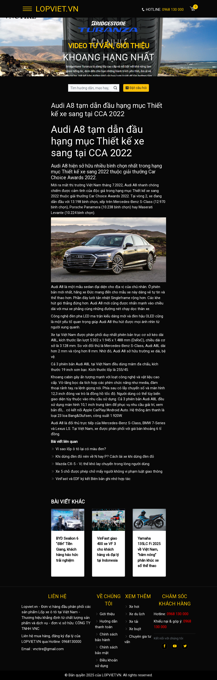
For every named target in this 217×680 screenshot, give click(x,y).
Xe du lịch (134, 614)
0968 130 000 (177, 614)
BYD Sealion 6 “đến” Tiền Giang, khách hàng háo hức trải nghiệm (67, 549)
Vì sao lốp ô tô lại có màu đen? (78, 449)
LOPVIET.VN (57, 8)
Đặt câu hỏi (136, 88)
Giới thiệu (105, 614)
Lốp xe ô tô (47, 612)
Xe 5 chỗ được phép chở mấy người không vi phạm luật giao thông (106, 471)
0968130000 (71, 641)
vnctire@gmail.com (48, 649)
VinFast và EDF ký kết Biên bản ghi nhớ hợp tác (91, 479)
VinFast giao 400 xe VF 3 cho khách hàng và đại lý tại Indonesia (108, 549)
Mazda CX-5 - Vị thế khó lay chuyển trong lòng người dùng (100, 464)
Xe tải (131, 621)
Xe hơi (131, 606)
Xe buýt (132, 629)
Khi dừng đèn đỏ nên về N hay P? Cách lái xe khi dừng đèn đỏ (102, 456)
